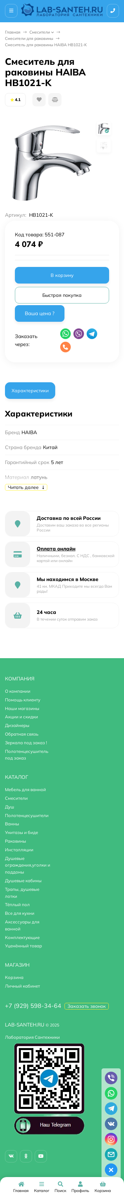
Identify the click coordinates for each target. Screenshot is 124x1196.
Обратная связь (21, 734)
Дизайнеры (17, 725)
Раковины (15, 841)
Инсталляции (19, 849)
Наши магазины (22, 708)
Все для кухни (19, 913)
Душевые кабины (23, 880)
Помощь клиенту (22, 699)
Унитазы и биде (21, 832)
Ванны (12, 823)
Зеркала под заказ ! (26, 742)
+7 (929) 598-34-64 (33, 1006)
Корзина (14, 977)
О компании (17, 691)
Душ (9, 806)
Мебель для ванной (25, 789)
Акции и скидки (21, 716)
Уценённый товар (23, 945)
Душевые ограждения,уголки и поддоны (27, 865)
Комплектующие (22, 937)
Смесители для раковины (29, 38)
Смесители (39, 32)
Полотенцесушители (27, 815)
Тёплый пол (17, 904)
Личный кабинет (22, 986)
